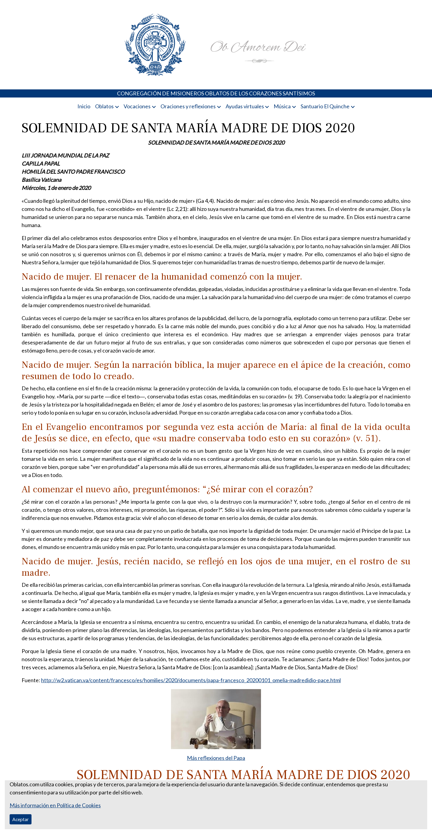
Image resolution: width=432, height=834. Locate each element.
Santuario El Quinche (325, 106)
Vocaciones (137, 106)
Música (282, 106)
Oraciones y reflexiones (188, 106)
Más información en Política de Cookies (55, 805)
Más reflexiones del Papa (216, 757)
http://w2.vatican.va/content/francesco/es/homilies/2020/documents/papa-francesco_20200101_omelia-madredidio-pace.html (191, 680)
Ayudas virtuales (245, 106)
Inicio (83, 106)
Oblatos (104, 106)
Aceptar (20, 819)
